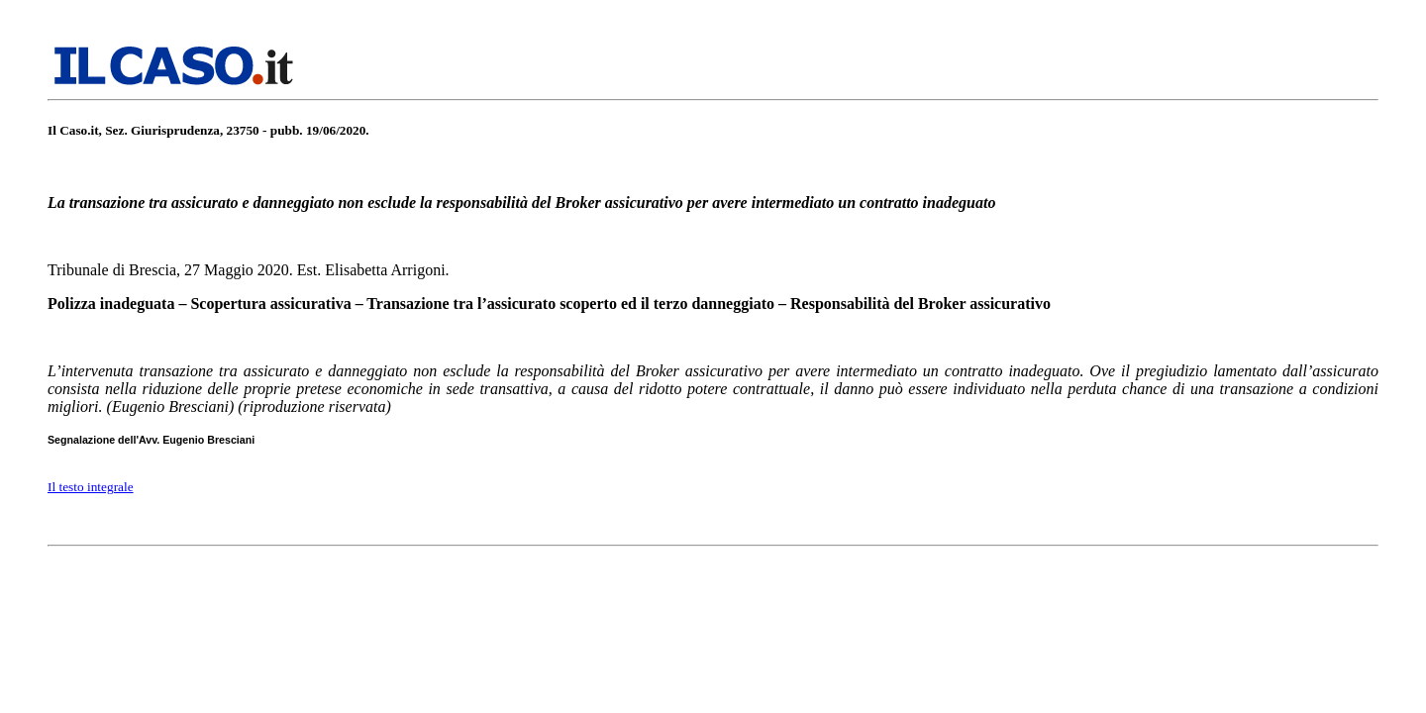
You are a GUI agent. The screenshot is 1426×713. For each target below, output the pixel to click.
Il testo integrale (91, 486)
